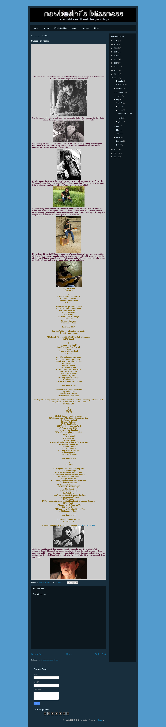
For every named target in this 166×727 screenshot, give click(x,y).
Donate (86, 28)
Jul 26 (120, 106)
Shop (74, 28)
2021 (116, 59)
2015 (116, 149)
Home (35, 28)
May (118, 130)
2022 (116, 55)
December (120, 81)
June (118, 126)
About (46, 28)
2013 (116, 157)
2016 (116, 78)
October (119, 88)
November (120, 85)
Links (96, 28)
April (118, 134)
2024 (116, 48)
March (118, 137)
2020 (116, 63)
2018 (116, 70)
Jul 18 (120, 121)
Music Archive (60, 28)
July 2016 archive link (86, 525)
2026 (116, 41)
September (120, 92)
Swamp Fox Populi (125, 113)
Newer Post (37, 654)
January (119, 145)
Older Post (100, 654)
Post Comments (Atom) (50, 660)
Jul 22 (120, 118)
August (119, 96)
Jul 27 (120, 103)
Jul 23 (120, 110)
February (119, 141)
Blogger (100, 720)
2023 (116, 52)
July (117, 99)
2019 (116, 66)
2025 (116, 44)
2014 (116, 153)
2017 (116, 74)
